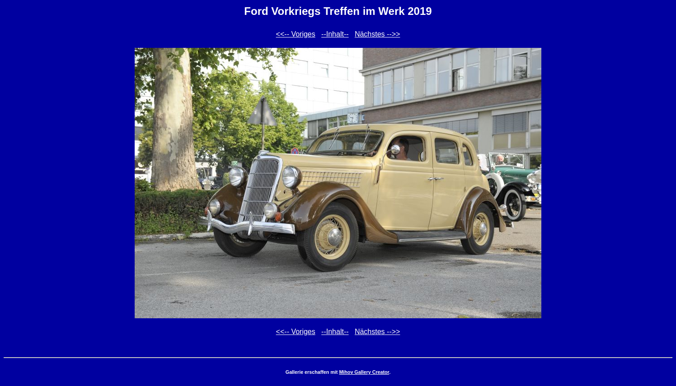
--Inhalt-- (334, 34)
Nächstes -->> (377, 34)
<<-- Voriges (295, 34)
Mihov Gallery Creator (364, 372)
